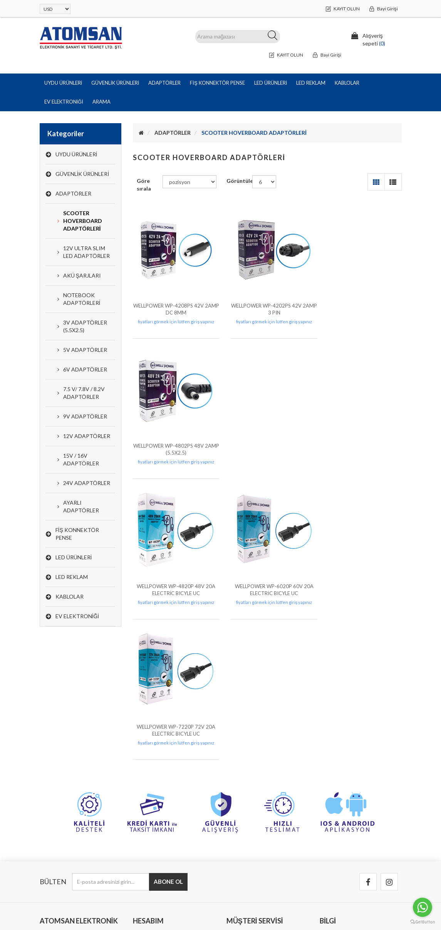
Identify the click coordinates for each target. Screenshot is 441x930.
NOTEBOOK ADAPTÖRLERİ (82, 299)
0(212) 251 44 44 (60, 833)
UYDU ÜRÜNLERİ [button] (63, 83)
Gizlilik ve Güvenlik (345, 810)
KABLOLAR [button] (347, 83)
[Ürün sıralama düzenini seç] (189, 182)
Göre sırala (144, 185)
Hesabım (146, 794)
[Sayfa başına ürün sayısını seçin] (264, 182)
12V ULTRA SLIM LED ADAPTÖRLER (86, 252)
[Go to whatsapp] (422, 907)
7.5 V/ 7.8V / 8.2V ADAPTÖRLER (84, 393)
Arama (101, 102)
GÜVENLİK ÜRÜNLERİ (82, 174)
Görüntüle (239, 181)
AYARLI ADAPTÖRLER (81, 507)
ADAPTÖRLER (73, 194)
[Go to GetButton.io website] (422, 922)
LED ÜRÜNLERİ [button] (270, 83)
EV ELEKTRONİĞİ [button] (63, 102)
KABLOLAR (69, 597)
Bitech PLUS (386, 906)
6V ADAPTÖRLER (85, 369)
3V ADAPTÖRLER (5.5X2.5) (85, 326)
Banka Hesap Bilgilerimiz (258, 794)
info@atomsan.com (63, 848)
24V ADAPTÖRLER (86, 483)
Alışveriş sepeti (154, 841)
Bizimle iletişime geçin (255, 810)
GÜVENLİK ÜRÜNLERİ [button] (115, 83)
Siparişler (147, 810)
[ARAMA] (237, 36)
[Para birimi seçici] (55, 9)
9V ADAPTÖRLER (85, 416)
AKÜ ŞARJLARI (82, 276)
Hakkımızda (336, 841)
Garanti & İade (340, 794)
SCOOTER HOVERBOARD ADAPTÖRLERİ (82, 221)
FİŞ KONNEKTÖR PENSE (77, 534)
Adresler (146, 825)
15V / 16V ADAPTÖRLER (81, 460)
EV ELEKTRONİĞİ (77, 616)
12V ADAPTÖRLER (86, 436)
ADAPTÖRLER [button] (164, 83)
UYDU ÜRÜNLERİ (76, 154)
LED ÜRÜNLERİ (73, 557)
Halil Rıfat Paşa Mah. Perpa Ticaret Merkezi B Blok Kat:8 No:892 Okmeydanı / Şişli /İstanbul (74, 806)
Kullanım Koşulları (344, 825)
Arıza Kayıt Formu (250, 825)
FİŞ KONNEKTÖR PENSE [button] (217, 83)
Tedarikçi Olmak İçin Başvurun (359, 856)
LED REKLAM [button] (310, 83)
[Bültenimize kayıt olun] (110, 737)
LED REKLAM (71, 577)
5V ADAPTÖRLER (85, 350)
